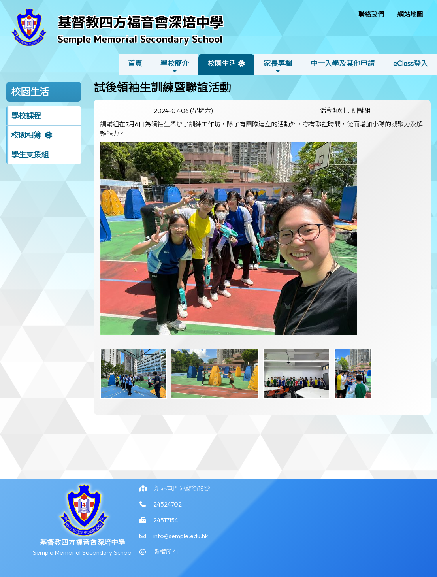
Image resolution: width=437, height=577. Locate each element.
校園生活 (221, 66)
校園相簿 (26, 135)
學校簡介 (174, 66)
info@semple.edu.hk (180, 539)
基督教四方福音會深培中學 (141, 22)
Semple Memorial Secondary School (140, 39)
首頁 (135, 63)
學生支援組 (30, 154)
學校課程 (26, 116)
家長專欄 (278, 66)
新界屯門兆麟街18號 (182, 492)
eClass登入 (410, 63)
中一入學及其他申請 (343, 63)
